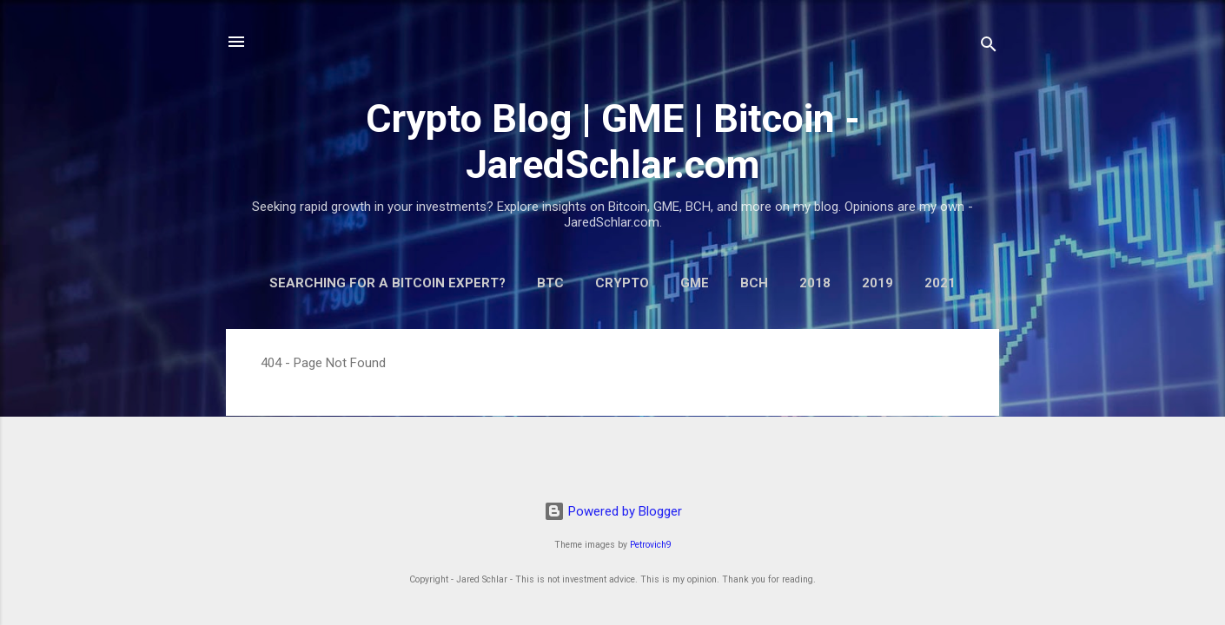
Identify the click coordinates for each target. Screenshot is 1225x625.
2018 (815, 283)
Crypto (622, 283)
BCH (754, 283)
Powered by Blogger (613, 511)
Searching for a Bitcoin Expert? (387, 283)
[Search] (988, 47)
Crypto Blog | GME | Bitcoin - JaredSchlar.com (613, 141)
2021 (940, 283)
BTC (550, 283)
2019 (877, 283)
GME (694, 283)
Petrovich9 (651, 544)
